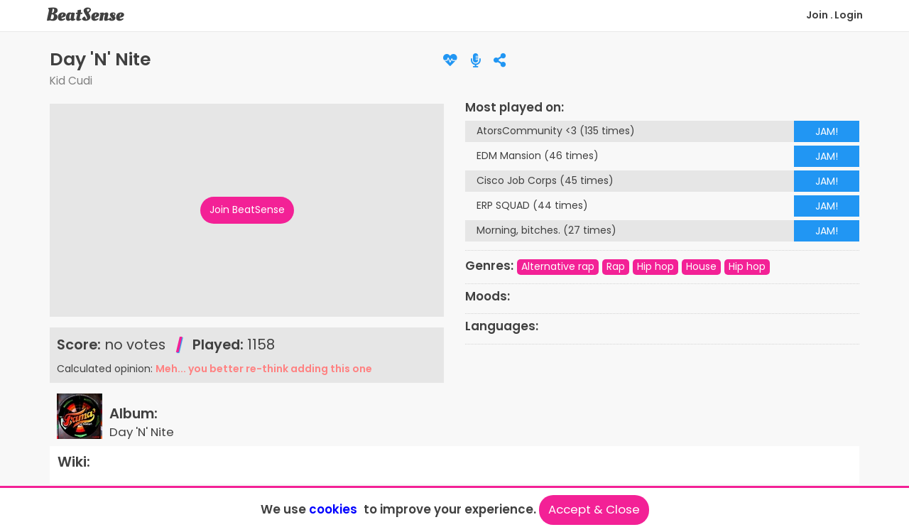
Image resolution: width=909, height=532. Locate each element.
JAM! (826, 131)
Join (817, 15)
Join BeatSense (247, 209)
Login (848, 15)
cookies (333, 509)
